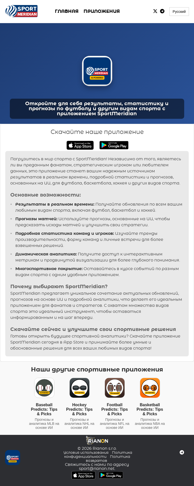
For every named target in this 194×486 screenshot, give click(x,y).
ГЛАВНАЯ (67, 11)
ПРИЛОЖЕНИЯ (102, 11)
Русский (179, 12)
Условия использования (85, 453)
